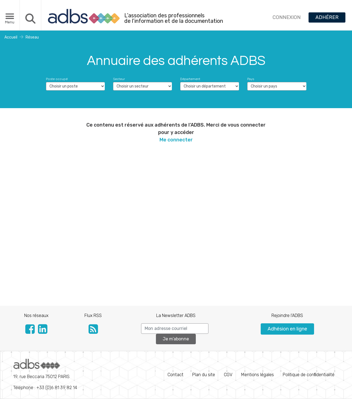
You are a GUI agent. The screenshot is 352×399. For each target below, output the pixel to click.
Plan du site (203, 374)
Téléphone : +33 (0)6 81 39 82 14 (45, 374)
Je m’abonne (176, 338)
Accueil (10, 37)
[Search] (174, 328)
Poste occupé (57, 79)
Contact (175, 374)
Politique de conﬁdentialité (308, 374)
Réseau (32, 37)
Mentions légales (257, 374)
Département (190, 79)
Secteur (119, 79)
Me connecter (176, 140)
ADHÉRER (327, 17)
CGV (228, 374)
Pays (250, 79)
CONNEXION (287, 17)
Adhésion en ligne (287, 329)
